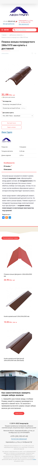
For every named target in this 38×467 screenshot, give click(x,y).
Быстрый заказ (11, 123)
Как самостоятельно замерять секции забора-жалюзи (16, 394)
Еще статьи (19, 413)
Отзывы (7, 166)
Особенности (8, 163)
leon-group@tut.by (8, 23)
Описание (7, 169)
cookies (34, 459)
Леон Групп (7, 132)
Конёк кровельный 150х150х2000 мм (16, 316)
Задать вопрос (11, 127)
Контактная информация (19, 439)
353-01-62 (10, 21)
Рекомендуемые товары (10, 238)
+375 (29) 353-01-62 (19, 436)
